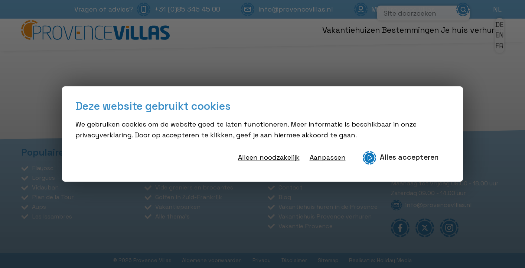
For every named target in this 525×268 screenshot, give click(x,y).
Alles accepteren (400, 158)
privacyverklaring (103, 135)
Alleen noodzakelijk (269, 157)
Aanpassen (328, 157)
